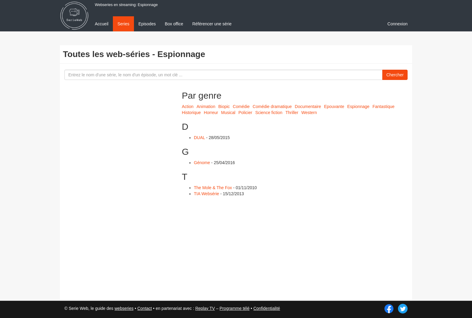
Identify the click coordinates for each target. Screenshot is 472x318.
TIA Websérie (206, 193)
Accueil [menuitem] (101, 23)
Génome (202, 162)
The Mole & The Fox (213, 187)
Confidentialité (266, 308)
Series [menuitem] (123, 23)
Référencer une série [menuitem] (212, 23)
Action (188, 106)
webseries (123, 308)
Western (309, 112)
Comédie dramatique (272, 106)
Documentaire (308, 106)
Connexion (397, 23)
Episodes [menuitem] (147, 23)
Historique (191, 112)
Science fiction (268, 112)
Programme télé (234, 308)
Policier (245, 112)
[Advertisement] (108, 190)
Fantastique (383, 106)
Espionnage (358, 106)
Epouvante (334, 106)
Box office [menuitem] (174, 23)
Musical (228, 112)
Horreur (211, 112)
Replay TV (205, 308)
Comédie (241, 106)
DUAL (199, 137)
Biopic (224, 106)
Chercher (395, 74)
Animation (206, 106)
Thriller (291, 112)
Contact (144, 308)
